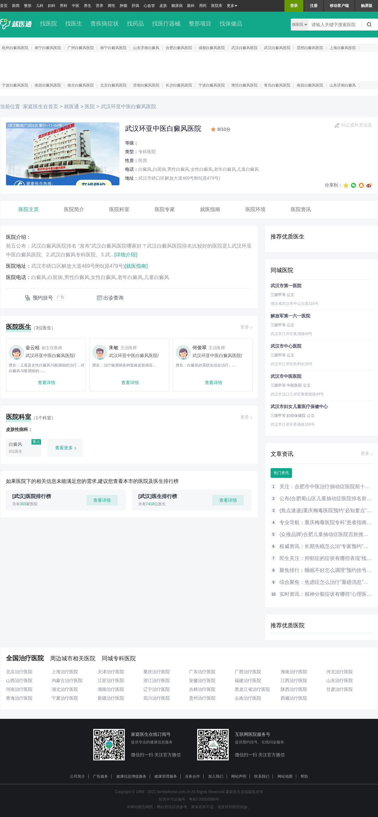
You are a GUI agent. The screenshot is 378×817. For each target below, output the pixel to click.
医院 (90, 106)
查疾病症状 (104, 23)
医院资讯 (301, 209)
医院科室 (119, 209)
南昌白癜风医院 (48, 85)
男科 (63, 5)
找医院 (48, 23)
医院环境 (255, 209)
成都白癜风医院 (211, 48)
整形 (28, 5)
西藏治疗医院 (294, 698)
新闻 (16, 5)
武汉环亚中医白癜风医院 (127, 106)
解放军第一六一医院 (290, 315)
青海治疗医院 (19, 698)
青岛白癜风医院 (277, 85)
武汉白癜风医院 (244, 48)
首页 (4, 5)
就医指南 (210, 209)
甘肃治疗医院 (339, 689)
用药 (203, 5)
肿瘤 (123, 5)
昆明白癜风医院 (310, 48)
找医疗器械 (166, 23)
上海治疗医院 (65, 671)
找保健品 (231, 23)
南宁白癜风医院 (48, 48)
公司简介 (77, 776)
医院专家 (165, 209)
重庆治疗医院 (156, 671)
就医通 (71, 106)
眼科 (191, 5)
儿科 (39, 5)
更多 (232, 5)
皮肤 (163, 5)
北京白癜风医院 (113, 85)
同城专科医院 (119, 658)
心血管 (149, 5)
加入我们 (215, 776)
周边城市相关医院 (72, 658)
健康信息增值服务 (131, 776)
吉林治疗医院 (202, 689)
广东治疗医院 (202, 671)
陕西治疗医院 (294, 689)
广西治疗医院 (248, 671)
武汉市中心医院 (286, 346)
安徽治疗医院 (202, 680)
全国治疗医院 (25, 658)
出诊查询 (113, 297)
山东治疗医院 (339, 680)
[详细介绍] (125, 254)
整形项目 (200, 23)
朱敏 (113, 347)
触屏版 (366, 5)
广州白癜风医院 (80, 48)
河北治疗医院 (339, 671)
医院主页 (29, 209)
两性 (111, 5)
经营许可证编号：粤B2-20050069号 (189, 799)
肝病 (135, 5)
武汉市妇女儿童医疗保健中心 (299, 406)
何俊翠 (199, 347)
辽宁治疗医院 (156, 689)
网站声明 (238, 776)
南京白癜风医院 (80, 85)
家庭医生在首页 (40, 106)
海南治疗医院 (294, 671)
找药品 (135, 23)
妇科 (51, 5)
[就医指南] (136, 266)
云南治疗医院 (248, 698)
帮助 (304, 776)
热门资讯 (281, 473)
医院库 (216, 5)
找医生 (73, 23)
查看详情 (46, 382)
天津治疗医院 (111, 671)
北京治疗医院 (19, 671)
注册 (314, 5)
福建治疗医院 (248, 680)
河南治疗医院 (19, 689)
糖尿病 (177, 5)
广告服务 (100, 776)
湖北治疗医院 (65, 689)
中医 (75, 5)
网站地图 (285, 776)
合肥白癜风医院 (179, 48)
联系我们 (261, 776)
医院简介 (74, 209)
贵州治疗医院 (202, 698)
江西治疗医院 (294, 680)
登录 (294, 5)
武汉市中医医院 (286, 376)
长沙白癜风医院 (179, 85)
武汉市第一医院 (286, 285)
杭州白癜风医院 (15, 48)
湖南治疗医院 (111, 689)
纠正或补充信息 (356, 124)
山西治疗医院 (19, 680)
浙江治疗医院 (156, 680)
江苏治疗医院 (111, 680)
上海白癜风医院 (342, 48)
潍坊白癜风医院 (244, 85)
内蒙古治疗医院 (67, 680)
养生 (87, 5)
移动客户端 (339, 5)
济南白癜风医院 (146, 85)
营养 (99, 5)
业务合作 (192, 776)
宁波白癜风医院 (15, 85)
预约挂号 (43, 297)
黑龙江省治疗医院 (252, 689)
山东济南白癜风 (146, 48)
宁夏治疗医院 (65, 698)
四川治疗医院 (156, 698)
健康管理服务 (165, 776)
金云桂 (33, 347)
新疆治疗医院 (111, 698)
